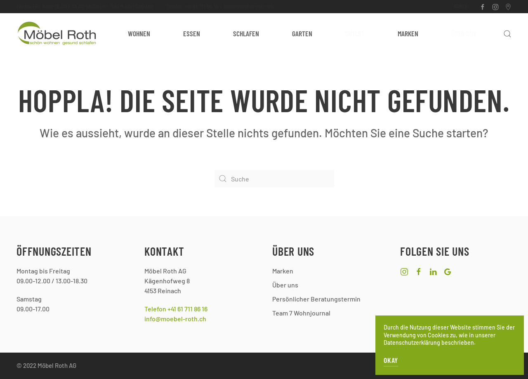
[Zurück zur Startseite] (57, 33)
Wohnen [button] (139, 33)
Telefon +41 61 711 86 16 (192, 6)
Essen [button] (191, 33)
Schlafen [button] (246, 33)
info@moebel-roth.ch (248, 6)
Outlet (355, 33)
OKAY (391, 360)
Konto (460, 6)
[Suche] (274, 178)
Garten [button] (302, 33)
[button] (507, 33)
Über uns (463, 33)
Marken (408, 33)
